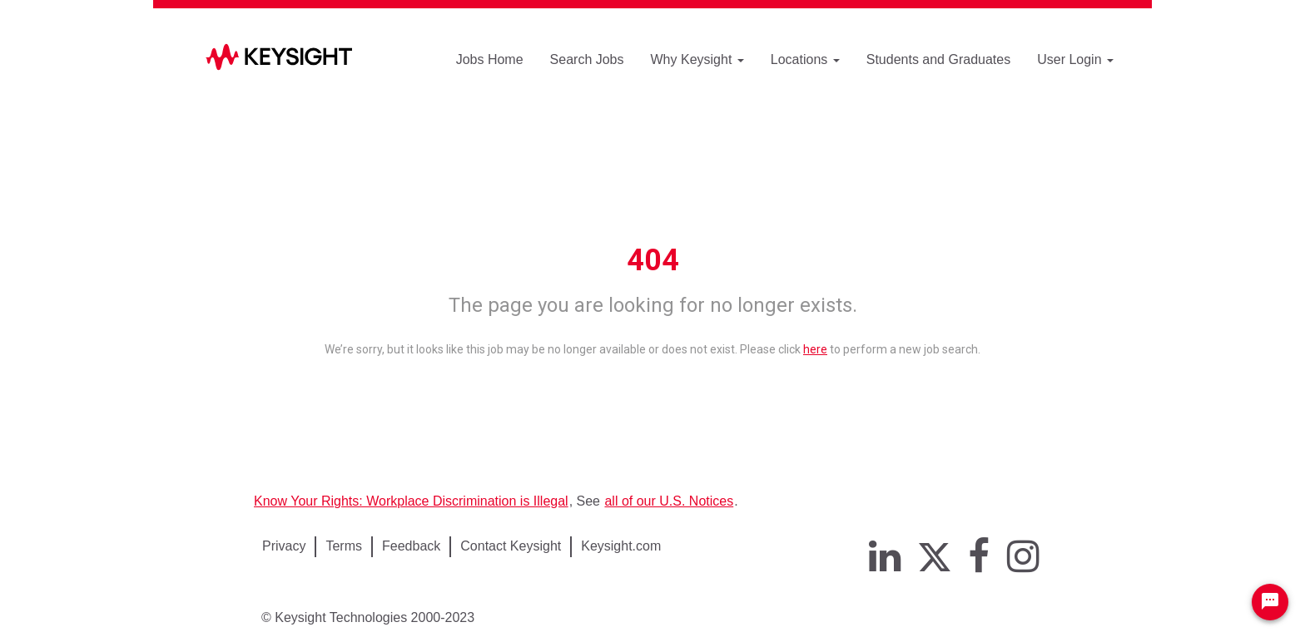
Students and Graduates (938, 59)
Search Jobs (587, 59)
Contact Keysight (510, 546)
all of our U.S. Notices (668, 501)
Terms (343, 546)
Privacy (283, 546)
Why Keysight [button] (697, 59)
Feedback (411, 546)
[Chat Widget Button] (1270, 602)
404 (653, 260)
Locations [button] (805, 59)
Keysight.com (621, 546)
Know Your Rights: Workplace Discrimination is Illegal (411, 501)
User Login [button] (1075, 59)
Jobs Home (489, 59)
